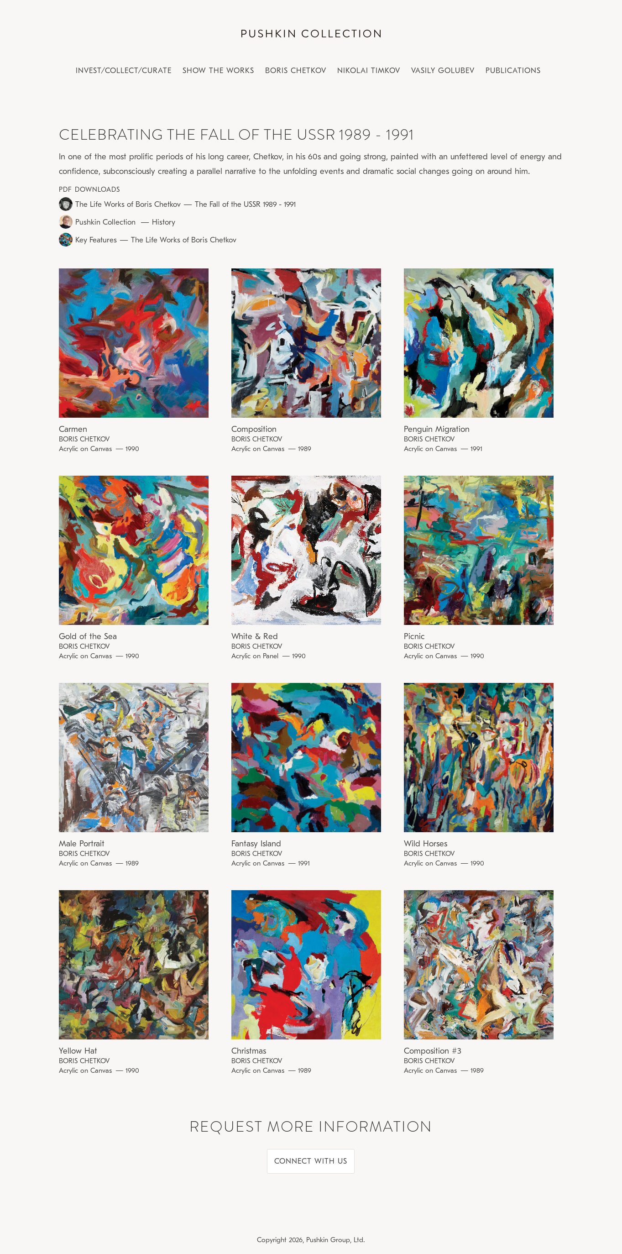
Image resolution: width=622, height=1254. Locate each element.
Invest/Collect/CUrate (124, 70)
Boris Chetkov (295, 70)
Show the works (218, 70)
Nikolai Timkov (368, 70)
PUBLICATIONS (513, 70)
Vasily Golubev (443, 70)
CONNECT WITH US (310, 1161)
